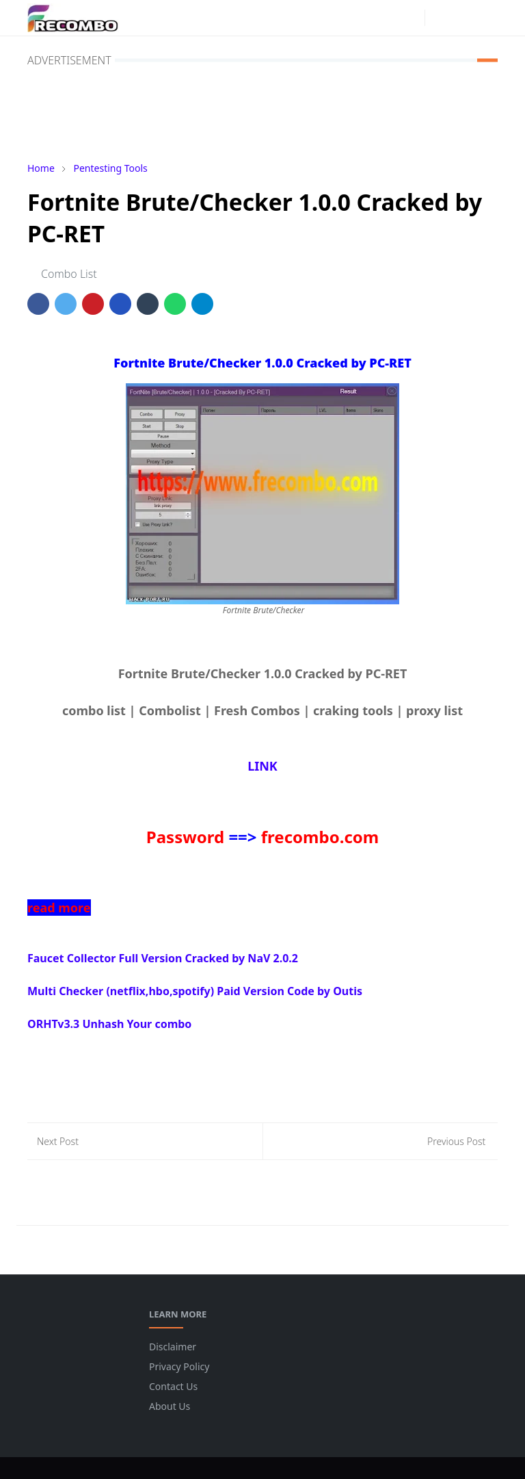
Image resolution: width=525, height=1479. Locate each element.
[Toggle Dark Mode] (439, 17)
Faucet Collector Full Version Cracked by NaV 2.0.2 (162, 958)
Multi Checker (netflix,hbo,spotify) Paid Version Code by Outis (194, 991)
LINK (262, 766)
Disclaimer (172, 1346)
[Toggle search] (462, 17)
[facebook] (389, 18)
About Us (169, 1406)
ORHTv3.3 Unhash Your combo (109, 1023)
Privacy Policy (179, 1366)
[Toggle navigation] (486, 17)
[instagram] (411, 18)
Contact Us (173, 1386)
